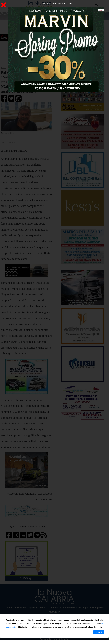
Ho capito (99, 632)
